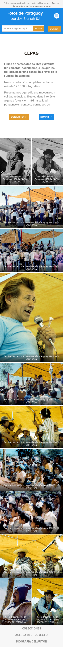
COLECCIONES (31, 628)
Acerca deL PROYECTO (31, 635)
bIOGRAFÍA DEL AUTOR (31, 641)
